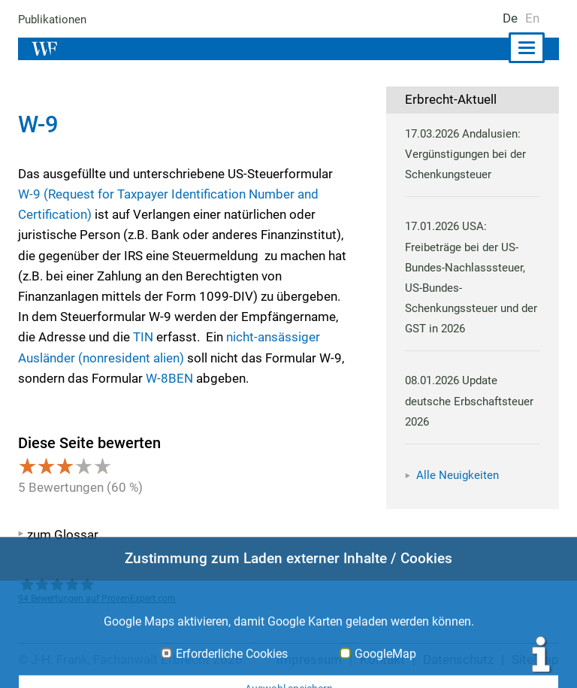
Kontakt (383, 659)
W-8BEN (169, 378)
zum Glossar (62, 534)
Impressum (310, 659)
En (532, 18)
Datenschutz (458, 659)
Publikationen (53, 19)
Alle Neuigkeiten (457, 475)
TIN (142, 336)
